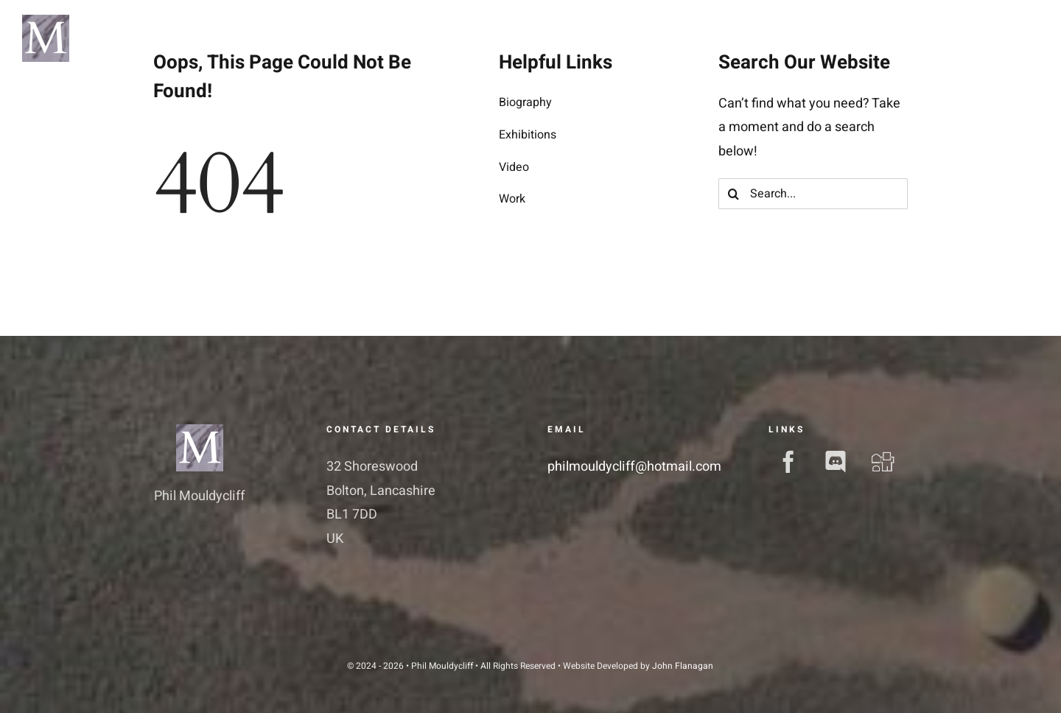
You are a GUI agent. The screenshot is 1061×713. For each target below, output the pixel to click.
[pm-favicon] (199, 430)
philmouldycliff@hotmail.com (634, 467)
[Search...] (813, 193)
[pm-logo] (45, 21)
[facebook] (788, 462)
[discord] (835, 462)
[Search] (733, 193)
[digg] (883, 462)
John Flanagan (682, 665)
